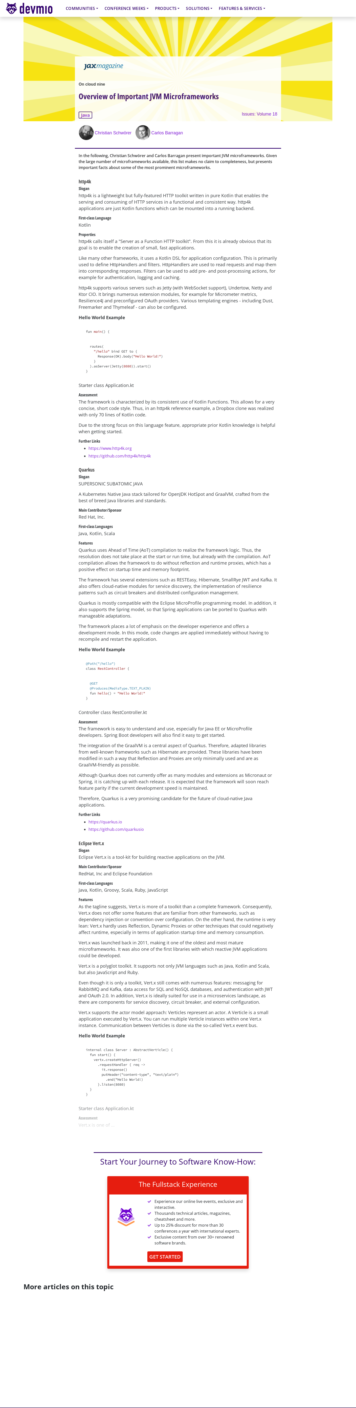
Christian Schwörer (113, 132)
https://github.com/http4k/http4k (120, 456)
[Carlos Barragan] (143, 132)
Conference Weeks (125, 8)
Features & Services (240, 8)
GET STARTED (165, 1256)
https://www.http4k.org (110, 448)
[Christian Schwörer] (87, 132)
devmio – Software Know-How (33, 8)
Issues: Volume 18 (259, 114)
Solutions (197, 8)
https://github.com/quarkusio (116, 829)
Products (166, 8)
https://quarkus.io (105, 822)
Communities (80, 8)
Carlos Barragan (167, 132)
